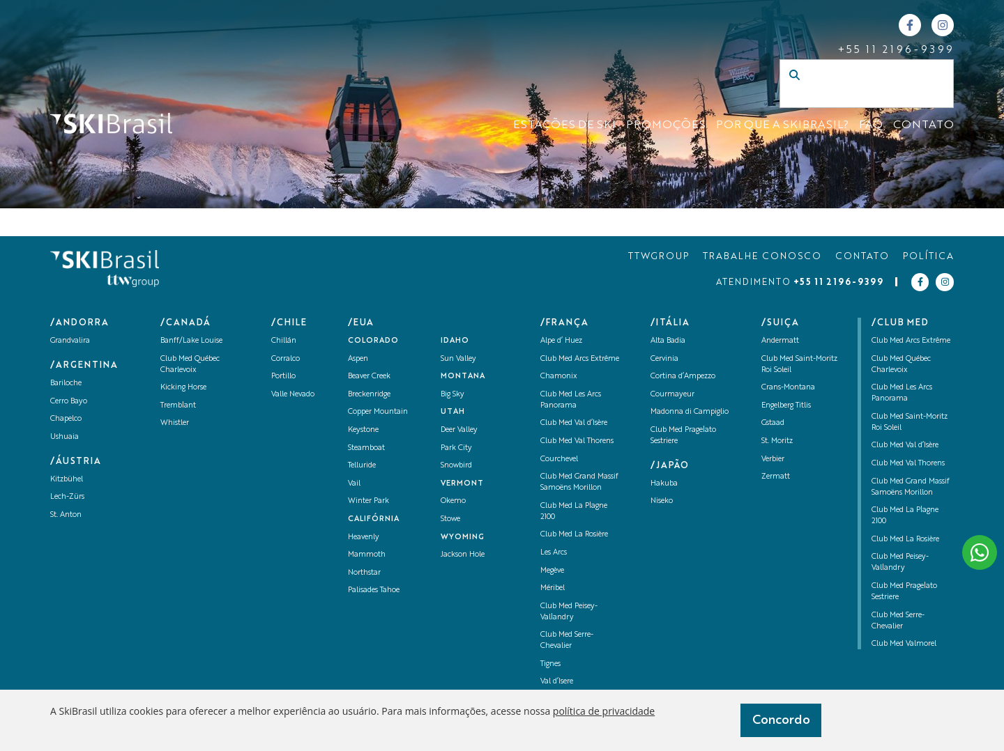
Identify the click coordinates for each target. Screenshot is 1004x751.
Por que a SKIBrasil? (782, 125)
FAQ (871, 125)
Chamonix (558, 376)
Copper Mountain (378, 412)
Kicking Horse (183, 388)
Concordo (781, 720)
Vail (354, 484)
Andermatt (780, 341)
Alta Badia (668, 341)
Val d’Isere (556, 682)
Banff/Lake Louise (191, 341)
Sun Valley (458, 359)
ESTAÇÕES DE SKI (564, 125)
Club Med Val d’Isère (573, 423)
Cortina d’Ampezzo (683, 376)
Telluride (362, 466)
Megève (552, 571)
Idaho (455, 341)
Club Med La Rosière (574, 535)
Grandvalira (70, 341)
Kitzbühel (66, 479)
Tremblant (178, 406)
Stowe (450, 519)
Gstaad (772, 423)
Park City (456, 448)
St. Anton (66, 515)
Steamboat (366, 448)
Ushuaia (64, 437)
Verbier (772, 459)
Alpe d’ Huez (561, 341)
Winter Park (368, 501)
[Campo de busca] (852, 97)
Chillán (283, 341)
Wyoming (463, 537)
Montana (463, 376)
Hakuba (664, 484)
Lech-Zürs (67, 497)
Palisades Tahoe (374, 590)
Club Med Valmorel (904, 644)
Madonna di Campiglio (690, 412)
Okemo (453, 501)
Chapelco (66, 419)
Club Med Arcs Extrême (579, 359)
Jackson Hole (463, 555)
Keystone (363, 430)
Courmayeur (672, 394)
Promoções (666, 125)
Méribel (552, 588)
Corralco (285, 359)
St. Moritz (777, 441)
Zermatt (775, 477)
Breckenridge (369, 394)
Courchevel (559, 459)
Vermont (462, 484)
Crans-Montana (788, 388)
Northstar (364, 573)
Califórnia (374, 519)
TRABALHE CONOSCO (762, 256)
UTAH (453, 412)
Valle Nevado (292, 394)
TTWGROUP (658, 256)
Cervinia (664, 359)
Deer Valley (459, 430)
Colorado (373, 341)
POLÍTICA (928, 256)
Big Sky (452, 394)
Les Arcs (553, 553)
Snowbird (456, 466)
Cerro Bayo (68, 401)
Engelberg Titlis (786, 406)
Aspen (358, 359)
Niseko (662, 501)
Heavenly (363, 537)
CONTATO (923, 125)
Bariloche (66, 383)
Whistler (174, 423)
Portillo (283, 376)
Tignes (550, 664)
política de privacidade (604, 711)
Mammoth (367, 555)
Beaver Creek (369, 376)
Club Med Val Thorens (577, 441)
